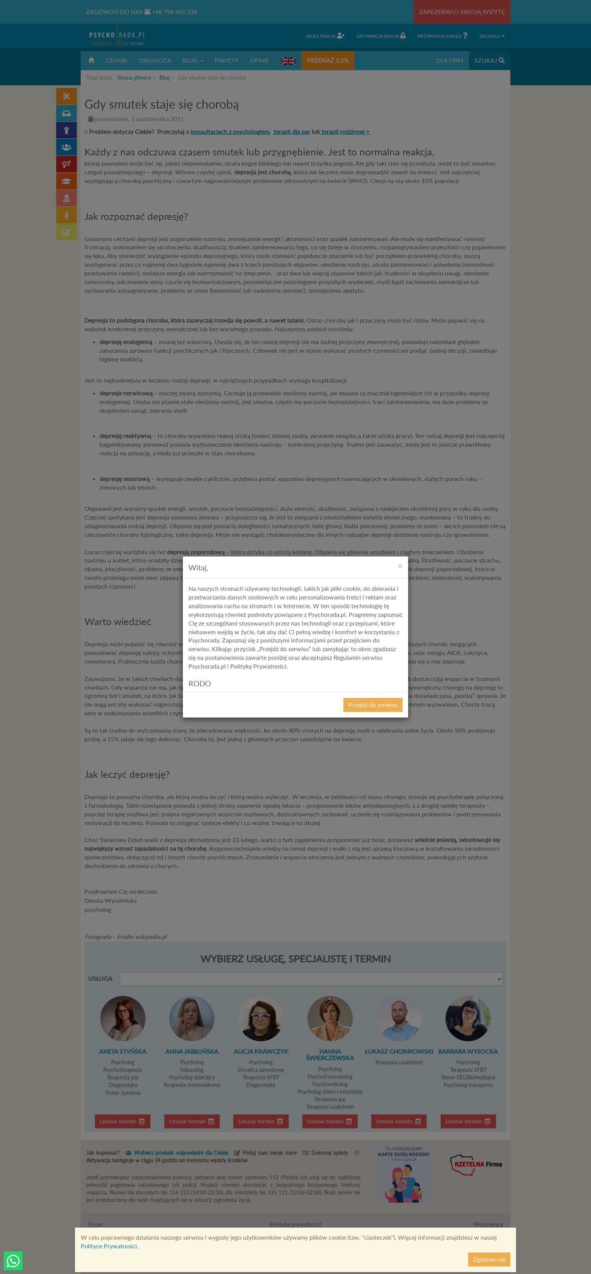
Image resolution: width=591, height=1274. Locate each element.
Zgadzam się (489, 1259)
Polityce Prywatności (109, 1245)
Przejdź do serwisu (373, 704)
